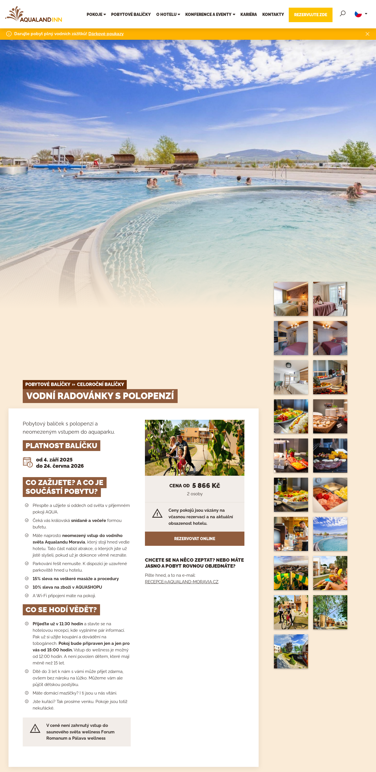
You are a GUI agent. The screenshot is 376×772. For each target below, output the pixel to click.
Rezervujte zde (310, 14)
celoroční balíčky (100, 384)
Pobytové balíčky (47, 384)
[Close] (367, 33)
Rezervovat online (194, 538)
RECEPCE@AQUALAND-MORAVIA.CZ (181, 581)
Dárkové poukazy (106, 32)
